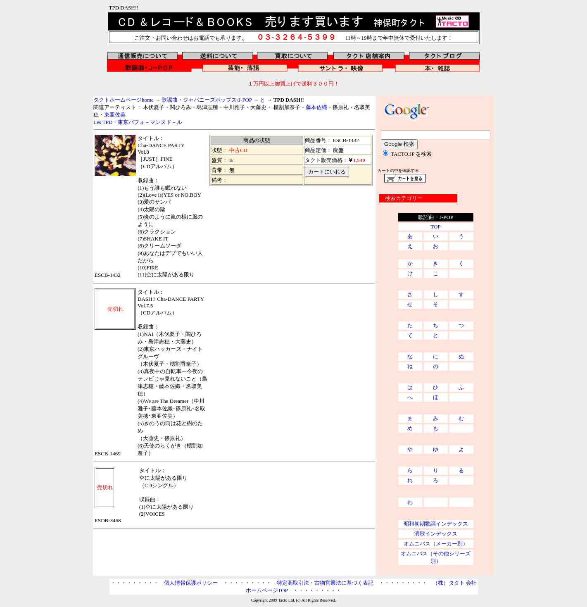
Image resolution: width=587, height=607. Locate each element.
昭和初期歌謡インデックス (436, 524)
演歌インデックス (435, 534)
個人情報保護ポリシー (191, 583)
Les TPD (102, 122)
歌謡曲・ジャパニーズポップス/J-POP (207, 100)
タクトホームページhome (123, 100)
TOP (435, 227)
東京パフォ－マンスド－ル (150, 122)
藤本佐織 (316, 107)
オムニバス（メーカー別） (436, 543)
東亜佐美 (115, 115)
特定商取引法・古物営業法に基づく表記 (325, 583)
